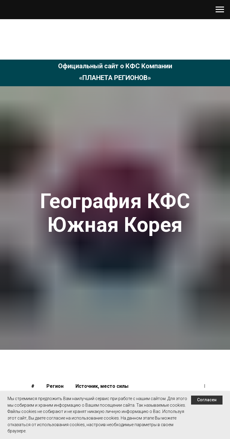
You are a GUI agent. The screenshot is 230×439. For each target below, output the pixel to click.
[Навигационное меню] (220, 10)
